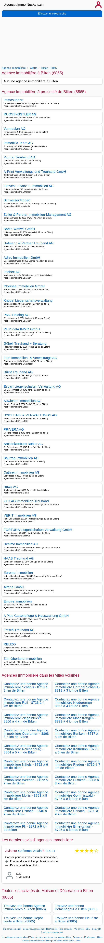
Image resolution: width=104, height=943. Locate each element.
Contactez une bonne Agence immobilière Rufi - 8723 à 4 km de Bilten (26, 702)
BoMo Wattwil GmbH (19, 229)
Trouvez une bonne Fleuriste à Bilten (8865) (76, 919)
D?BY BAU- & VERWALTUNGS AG (30, 415)
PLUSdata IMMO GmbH (22, 329)
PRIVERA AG (14, 429)
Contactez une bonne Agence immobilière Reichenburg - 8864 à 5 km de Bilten (26, 749)
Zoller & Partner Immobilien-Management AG (37, 214)
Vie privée (79, 929)
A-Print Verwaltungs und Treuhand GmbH (35, 171)
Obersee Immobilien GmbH (24, 286)
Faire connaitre (66, 929)
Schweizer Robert (17, 200)
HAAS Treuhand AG (19, 558)
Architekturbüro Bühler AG (23, 443)
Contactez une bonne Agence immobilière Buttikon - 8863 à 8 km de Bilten (77, 780)
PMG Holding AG (16, 315)
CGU (88, 929)
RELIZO (10, 644)
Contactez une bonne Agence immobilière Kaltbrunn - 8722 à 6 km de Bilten (77, 749)
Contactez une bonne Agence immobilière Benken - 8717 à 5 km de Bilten (77, 733)
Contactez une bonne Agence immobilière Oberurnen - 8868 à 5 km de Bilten (26, 733)
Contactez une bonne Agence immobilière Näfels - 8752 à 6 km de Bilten (26, 764)
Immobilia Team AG (18, 143)
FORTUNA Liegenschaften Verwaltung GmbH (38, 529)
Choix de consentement (52, 932)
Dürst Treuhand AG (18, 372)
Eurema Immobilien (18, 572)
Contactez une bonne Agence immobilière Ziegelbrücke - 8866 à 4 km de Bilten (26, 718)
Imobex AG (12, 272)
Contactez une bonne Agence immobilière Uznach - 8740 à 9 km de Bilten (26, 811)
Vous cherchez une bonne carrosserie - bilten (50, 937)
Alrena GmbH (14, 587)
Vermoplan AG (15, 128)
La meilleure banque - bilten (15, 937)
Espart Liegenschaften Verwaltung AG (32, 386)
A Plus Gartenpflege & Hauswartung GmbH (36, 615)
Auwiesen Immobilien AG (22, 400)
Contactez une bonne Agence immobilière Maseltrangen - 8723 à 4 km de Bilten (77, 718)
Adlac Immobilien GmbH (22, 257)
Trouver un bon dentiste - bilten (36, 940)
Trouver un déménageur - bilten (87, 937)
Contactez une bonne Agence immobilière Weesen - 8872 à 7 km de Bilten (26, 780)
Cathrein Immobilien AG (21, 472)
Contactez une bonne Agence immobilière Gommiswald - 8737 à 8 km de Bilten (77, 795)
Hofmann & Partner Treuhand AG (29, 243)
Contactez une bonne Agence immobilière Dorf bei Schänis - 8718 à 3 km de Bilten (77, 687)
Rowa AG (11, 486)
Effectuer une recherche (52, 13)
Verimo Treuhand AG (19, 157)
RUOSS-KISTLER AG (20, 114)
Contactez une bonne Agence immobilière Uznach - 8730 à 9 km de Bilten (77, 811)
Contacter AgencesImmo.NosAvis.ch (40, 929)
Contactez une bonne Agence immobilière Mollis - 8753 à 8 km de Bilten (26, 795)
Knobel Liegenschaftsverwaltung (28, 300)
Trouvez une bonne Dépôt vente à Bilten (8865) (23, 919)
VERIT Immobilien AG (20, 515)
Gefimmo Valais (29, 851)
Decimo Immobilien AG (21, 544)
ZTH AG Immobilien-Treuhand (26, 501)
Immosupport (13, 100)
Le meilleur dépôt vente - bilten (66, 940)
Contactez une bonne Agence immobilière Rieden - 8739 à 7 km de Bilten (77, 764)
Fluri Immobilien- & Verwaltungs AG (30, 357)
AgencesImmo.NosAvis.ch (24, 4)
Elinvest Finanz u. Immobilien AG (29, 186)
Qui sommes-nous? (12, 929)
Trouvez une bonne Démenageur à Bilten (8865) (76, 907)
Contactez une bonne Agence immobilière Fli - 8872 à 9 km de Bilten (26, 826)
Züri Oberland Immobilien (23, 658)
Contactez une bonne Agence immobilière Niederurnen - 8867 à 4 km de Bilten (77, 702)
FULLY (50, 851)
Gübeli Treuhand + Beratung (25, 343)
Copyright (96, 929)
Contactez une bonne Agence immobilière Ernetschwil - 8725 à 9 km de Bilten (77, 826)
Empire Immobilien (18, 601)
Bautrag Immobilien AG (21, 458)
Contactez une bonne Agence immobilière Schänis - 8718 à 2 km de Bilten (26, 687)
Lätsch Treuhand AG (19, 630)
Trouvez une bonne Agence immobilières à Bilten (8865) (25, 907)
